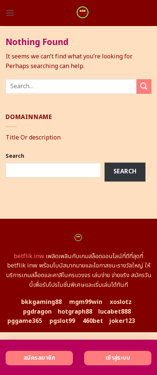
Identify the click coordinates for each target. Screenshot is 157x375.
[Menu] (10, 13)
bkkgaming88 (41, 302)
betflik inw (29, 256)
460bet (93, 321)
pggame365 (24, 321)
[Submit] (144, 86)
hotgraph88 (75, 311)
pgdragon (37, 311)
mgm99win (85, 302)
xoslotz (121, 302)
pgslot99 (62, 321)
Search (15, 156)
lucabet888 (114, 311)
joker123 (122, 321)
